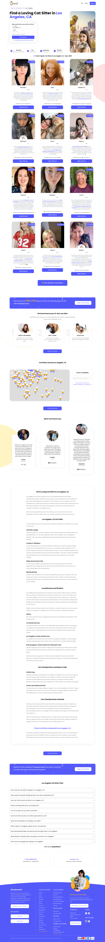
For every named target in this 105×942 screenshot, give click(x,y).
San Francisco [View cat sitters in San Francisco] (42, 925)
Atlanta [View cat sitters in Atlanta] (41, 892)
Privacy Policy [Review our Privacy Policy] (45, 938)
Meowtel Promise (24, 303)
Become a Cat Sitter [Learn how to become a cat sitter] (79, 905)
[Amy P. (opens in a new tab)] (53, 141)
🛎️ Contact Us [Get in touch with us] (75, 923)
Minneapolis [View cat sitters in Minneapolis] (42, 910)
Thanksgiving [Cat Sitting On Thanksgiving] (56, 930)
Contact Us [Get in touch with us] (73, 910)
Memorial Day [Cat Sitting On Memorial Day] (56, 926)
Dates (14, 29)
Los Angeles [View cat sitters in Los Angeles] (42, 907)
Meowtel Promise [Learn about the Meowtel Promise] (57, 892)
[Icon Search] (74, 378)
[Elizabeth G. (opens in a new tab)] (81, 87)
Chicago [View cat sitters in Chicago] (41, 899)
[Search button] (23, 37)
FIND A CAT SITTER (83, 303)
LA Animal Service (31, 625)
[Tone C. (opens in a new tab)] (81, 194)
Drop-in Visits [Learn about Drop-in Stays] (56, 919)
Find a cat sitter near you (52, 737)
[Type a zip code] (23, 27)
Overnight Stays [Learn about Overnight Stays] (57, 921)
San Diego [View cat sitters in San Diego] (41, 923)
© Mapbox (67, 400)
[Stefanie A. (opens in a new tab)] (23, 141)
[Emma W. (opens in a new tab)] (23, 194)
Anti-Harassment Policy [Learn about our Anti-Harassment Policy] (55, 938)
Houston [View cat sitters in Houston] (41, 905)
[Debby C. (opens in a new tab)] (81, 141)
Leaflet (63, 400)
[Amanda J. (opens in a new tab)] (23, 87)
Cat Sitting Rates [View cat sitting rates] (57, 899)
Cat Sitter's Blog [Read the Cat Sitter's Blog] (57, 913)
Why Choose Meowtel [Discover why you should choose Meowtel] (58, 901)
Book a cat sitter (19, 906)
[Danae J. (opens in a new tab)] (81, 250)
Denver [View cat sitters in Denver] (40, 903)
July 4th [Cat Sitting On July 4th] (55, 928)
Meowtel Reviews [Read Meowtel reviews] (57, 903)
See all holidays (57, 933)
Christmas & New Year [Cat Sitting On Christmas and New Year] (58, 932)
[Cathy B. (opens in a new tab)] (52, 250)
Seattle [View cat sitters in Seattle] (40, 927)
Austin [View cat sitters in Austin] (40, 895)
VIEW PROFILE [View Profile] (23, 107)
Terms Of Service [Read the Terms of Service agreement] (36, 938)
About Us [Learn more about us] (55, 895)
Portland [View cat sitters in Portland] (41, 920)
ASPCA (31, 617)
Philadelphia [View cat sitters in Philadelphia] (42, 916)
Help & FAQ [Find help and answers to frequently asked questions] (56, 911)
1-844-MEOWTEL (30, 858)
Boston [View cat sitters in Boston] (40, 897)
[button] (11, 371)
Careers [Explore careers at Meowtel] (55, 905)
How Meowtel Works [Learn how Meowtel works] (58, 897)
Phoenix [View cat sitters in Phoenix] (41, 918)
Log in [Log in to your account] (20, 916)
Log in (86, 3)
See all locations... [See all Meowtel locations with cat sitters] (43, 931)
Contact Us (74, 858)
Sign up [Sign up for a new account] (20, 921)
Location (15, 26)
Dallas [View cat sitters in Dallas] (40, 901)
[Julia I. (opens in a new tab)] (52, 87)
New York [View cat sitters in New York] (41, 912)
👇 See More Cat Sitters (52, 283)
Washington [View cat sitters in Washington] (42, 929)
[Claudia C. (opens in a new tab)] (52, 194)
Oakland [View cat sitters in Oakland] (41, 914)
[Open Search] (82, 3)
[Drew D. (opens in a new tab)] (23, 250)
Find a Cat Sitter (52, 351)
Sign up (93, 3)
